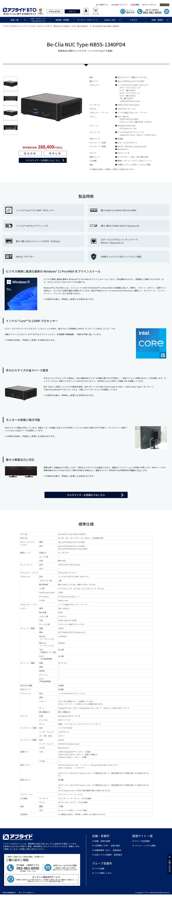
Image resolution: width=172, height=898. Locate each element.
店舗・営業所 (157, 19)
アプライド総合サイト (28, 892)
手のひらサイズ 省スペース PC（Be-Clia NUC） (71, 26)
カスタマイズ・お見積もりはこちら (43, 160)
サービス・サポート (85, 19)
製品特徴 (30, 153)
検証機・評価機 (62, 19)
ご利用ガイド (103, 4)
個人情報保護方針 (10, 892)
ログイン (72, 11)
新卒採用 (165, 5)
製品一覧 (14, 19)
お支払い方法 (109, 19)
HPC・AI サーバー (38, 19)
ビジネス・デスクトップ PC (39, 26)
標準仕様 (55, 153)
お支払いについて (120, 4)
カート (95, 14)
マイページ (86, 14)
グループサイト (150, 4)
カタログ (133, 19)
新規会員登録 (54, 11)
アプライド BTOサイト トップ (14, 26)
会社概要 (135, 4)
